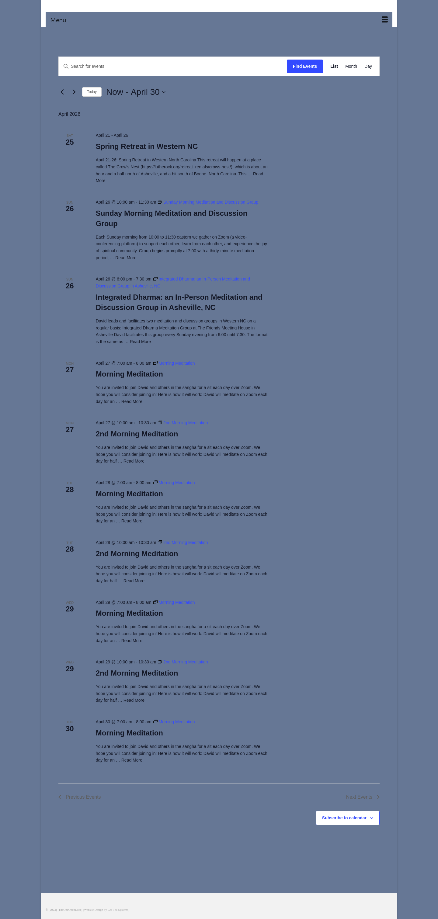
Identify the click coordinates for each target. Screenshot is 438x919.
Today (92, 92)
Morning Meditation (129, 374)
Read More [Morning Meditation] (131, 401)
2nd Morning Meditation (137, 434)
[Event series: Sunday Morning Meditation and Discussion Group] (208, 202)
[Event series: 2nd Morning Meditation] (183, 422)
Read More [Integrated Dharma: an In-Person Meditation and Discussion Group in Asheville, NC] (140, 341)
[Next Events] (74, 92)
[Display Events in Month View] (351, 66)
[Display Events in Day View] (368, 66)
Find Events (305, 66)
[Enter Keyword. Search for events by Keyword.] (173, 66)
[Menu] (219, 19)
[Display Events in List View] (334, 66)
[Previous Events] (62, 92)
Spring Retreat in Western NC (147, 146)
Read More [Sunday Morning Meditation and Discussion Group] (125, 257)
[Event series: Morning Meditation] (174, 363)
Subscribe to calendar (344, 817)
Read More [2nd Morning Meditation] (133, 461)
